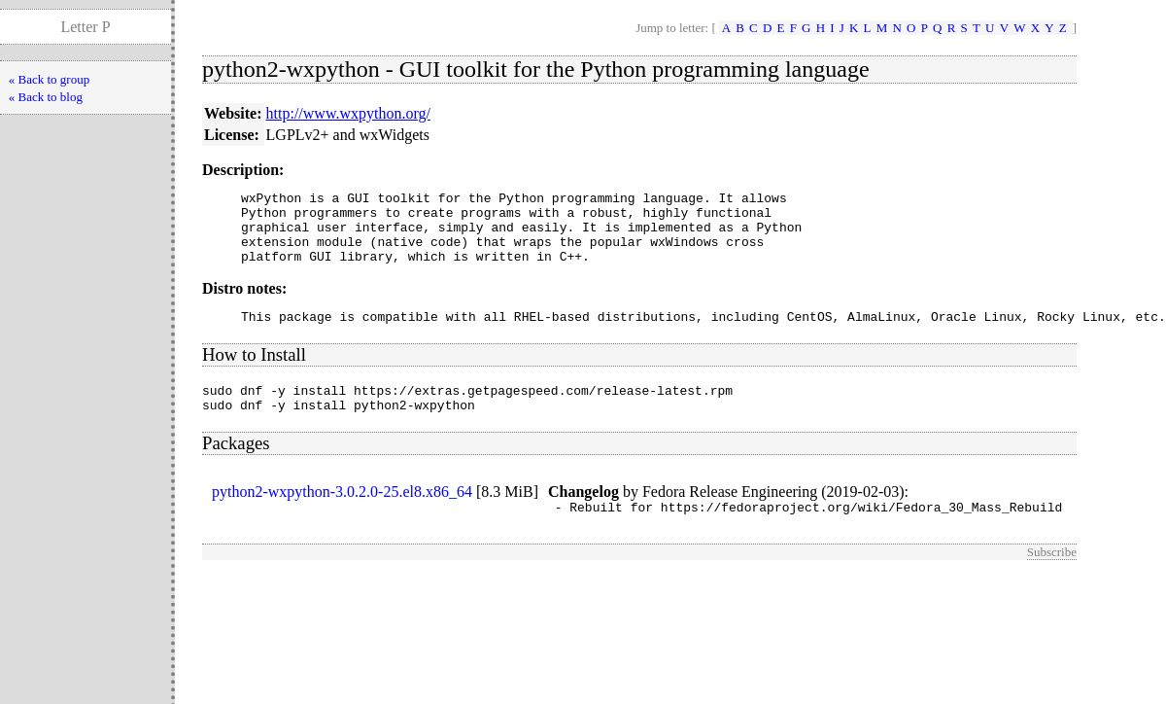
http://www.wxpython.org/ (348, 113)
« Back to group (49, 79)
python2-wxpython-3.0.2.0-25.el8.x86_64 (342, 515)
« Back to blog (46, 96)
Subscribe (1052, 578)
